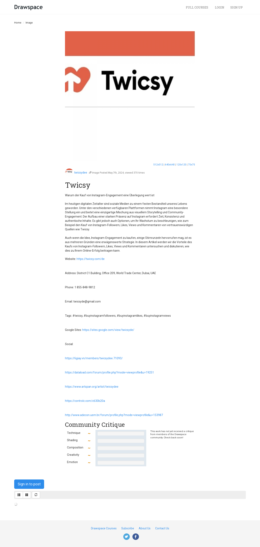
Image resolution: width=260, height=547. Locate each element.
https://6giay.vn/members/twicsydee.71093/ (94, 358)
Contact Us (162, 528)
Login (219, 7)
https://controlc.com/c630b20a (85, 400)
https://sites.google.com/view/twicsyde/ (108, 329)
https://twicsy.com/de (91, 259)
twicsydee (80, 172)
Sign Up (236, 7)
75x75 (191, 164)
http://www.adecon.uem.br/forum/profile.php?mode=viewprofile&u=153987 (114, 415)
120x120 (181, 164)
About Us (145, 528)
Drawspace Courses (104, 528)
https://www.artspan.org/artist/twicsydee (91, 386)
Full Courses (197, 7)
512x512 (158, 164)
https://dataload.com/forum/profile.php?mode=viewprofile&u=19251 (109, 372)
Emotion (72, 462)
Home (17, 22)
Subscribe (127, 528)
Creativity (73, 454)
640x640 (170, 164)
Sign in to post (29, 484)
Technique (73, 432)
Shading (72, 440)
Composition (75, 447)
